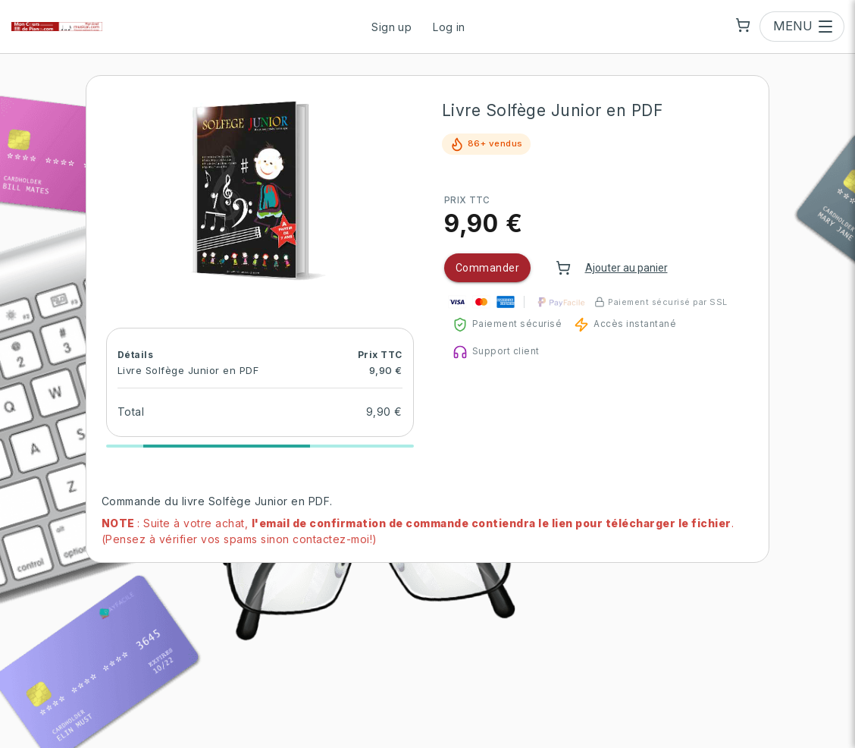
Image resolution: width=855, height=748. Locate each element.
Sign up (391, 26)
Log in (449, 26)
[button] (260, 190)
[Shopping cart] (742, 25)
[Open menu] (801, 26)
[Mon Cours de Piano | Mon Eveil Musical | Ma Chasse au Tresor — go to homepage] (56, 26)
